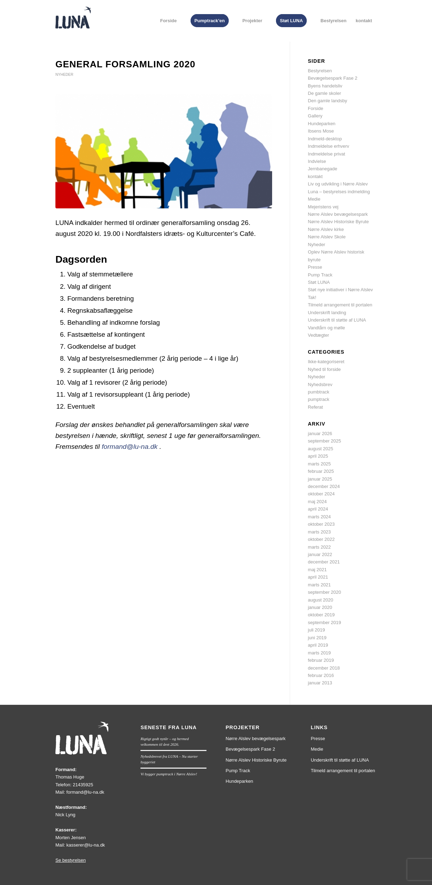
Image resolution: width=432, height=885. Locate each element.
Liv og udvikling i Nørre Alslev (338, 184)
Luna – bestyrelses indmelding (339, 191)
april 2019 (318, 645)
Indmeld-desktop (325, 138)
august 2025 (320, 448)
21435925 (83, 784)
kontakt (315, 176)
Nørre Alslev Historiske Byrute (338, 221)
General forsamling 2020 (125, 64)
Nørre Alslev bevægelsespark (338, 214)
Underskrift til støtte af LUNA (337, 320)
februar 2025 (321, 471)
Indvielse (317, 161)
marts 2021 (319, 584)
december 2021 (324, 561)
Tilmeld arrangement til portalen (340, 304)
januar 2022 (320, 554)
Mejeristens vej (323, 206)
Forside (315, 108)
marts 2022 (319, 547)
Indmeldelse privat (326, 154)
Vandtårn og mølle (326, 327)
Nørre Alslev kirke (326, 229)
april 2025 (318, 456)
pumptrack (318, 399)
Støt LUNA (319, 282)
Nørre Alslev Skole (327, 236)
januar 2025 (320, 479)
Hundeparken (321, 123)
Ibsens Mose (321, 131)
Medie (314, 199)
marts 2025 (319, 463)
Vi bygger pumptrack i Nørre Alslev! (168, 774)
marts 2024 (319, 516)
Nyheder (64, 75)
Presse (315, 267)
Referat (315, 407)
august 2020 (320, 600)
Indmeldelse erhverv (328, 146)
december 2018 (324, 668)
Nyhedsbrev (320, 384)
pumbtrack (318, 392)
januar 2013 (320, 682)
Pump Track (320, 274)
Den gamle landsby (327, 100)
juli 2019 (316, 630)
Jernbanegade (322, 168)
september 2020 (324, 592)
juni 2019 (317, 637)
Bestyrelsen (320, 70)
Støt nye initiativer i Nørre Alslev (340, 289)
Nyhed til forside (324, 369)
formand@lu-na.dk (129, 446)
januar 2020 (320, 607)
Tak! (312, 297)
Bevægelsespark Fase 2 (332, 78)
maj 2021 (317, 569)
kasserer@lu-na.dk (85, 845)
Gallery (315, 115)
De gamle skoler (324, 93)
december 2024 (324, 486)
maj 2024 (317, 501)
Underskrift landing (327, 312)
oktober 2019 (321, 614)
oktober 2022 (321, 539)
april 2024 (318, 509)
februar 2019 (321, 660)
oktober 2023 (321, 524)
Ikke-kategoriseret (326, 361)
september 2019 (324, 622)
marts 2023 (319, 532)
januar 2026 (320, 433)
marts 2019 (319, 652)
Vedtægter (318, 335)
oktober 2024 (321, 493)
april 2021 (318, 577)
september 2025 (324, 441)
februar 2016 (321, 675)
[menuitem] (168, 21)
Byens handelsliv (325, 85)
